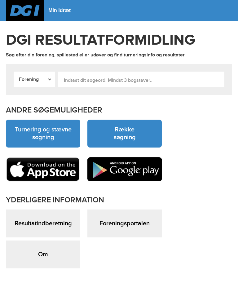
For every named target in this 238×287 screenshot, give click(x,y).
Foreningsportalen (124, 223)
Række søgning (125, 133)
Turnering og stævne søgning (43, 133)
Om (43, 254)
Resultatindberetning (43, 223)
